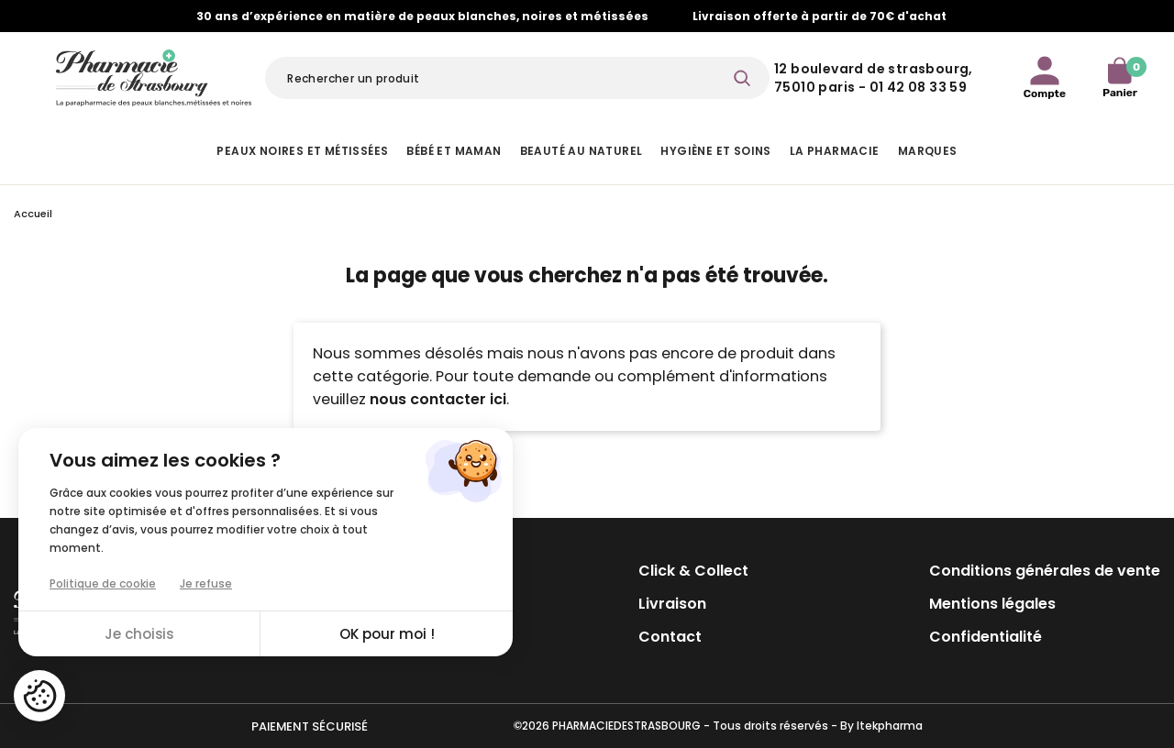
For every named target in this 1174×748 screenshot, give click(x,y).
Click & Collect (693, 570)
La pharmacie (835, 151)
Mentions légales (992, 603)
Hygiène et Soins (715, 151)
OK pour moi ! (387, 634)
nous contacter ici (438, 399)
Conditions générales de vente (1044, 570)
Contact (670, 636)
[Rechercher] (517, 78)
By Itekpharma (881, 725)
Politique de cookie (103, 583)
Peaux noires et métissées (302, 151)
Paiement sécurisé (309, 726)
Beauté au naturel (581, 151)
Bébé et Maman (453, 151)
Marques (928, 151)
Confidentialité (985, 636)
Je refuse (206, 583)
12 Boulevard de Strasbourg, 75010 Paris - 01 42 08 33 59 (873, 78)
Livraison (672, 603)
